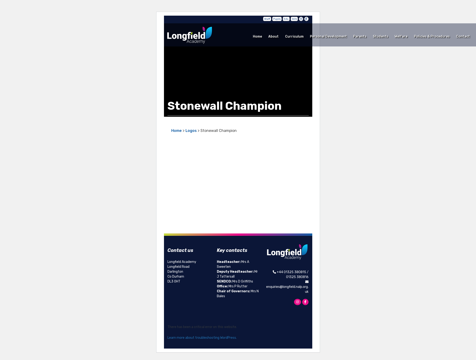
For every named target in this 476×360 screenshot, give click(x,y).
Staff (267, 19)
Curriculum (294, 37)
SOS (294, 19)
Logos (191, 130)
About (273, 37)
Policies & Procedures (432, 37)
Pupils (277, 19)
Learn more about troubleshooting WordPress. (202, 338)
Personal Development (328, 37)
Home (257, 37)
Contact (463, 37)
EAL (286, 19)
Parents (360, 37)
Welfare (401, 37)
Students (380, 37)
